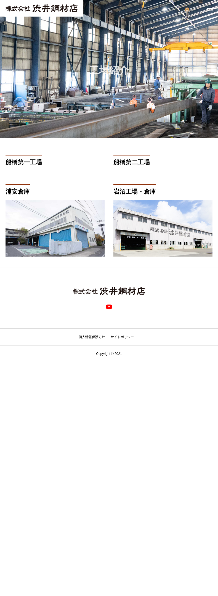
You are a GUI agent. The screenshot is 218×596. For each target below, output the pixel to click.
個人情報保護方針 (92, 337)
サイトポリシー (122, 337)
